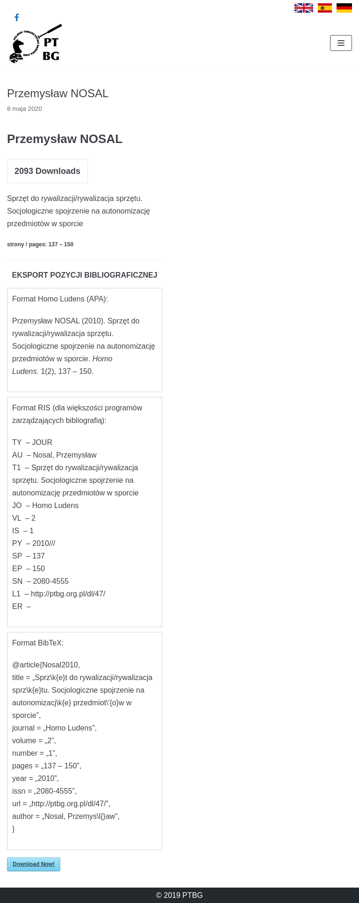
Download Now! (34, 864)
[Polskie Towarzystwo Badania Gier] (35, 43)
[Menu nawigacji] (341, 43)
